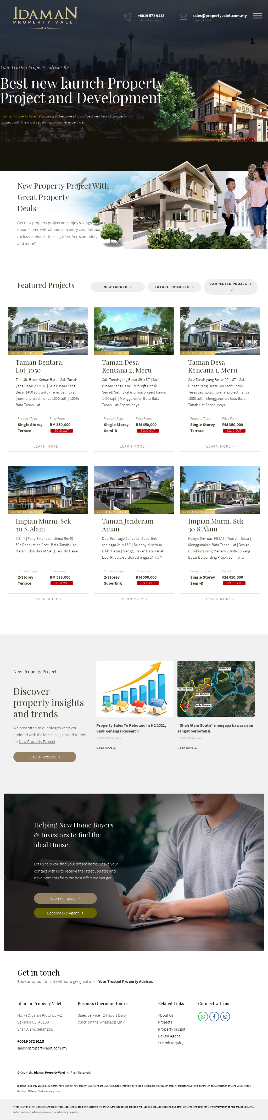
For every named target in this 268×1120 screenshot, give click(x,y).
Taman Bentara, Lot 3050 (40, 366)
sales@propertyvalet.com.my (42, 1048)
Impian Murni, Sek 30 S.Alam (43, 525)
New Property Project (37, 741)
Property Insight (171, 1029)
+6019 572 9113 (30, 1041)
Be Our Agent (169, 1035)
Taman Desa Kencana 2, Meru (127, 366)
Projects (165, 1022)
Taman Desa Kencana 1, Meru (212, 366)
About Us (165, 1015)
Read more (106, 748)
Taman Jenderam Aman (128, 525)
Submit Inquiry (170, 1042)
